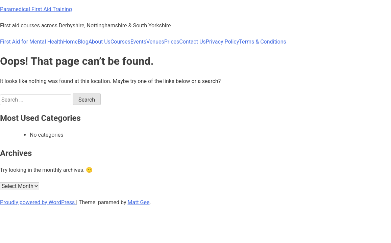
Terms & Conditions (262, 41)
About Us (100, 41)
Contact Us (192, 41)
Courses (120, 41)
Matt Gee (139, 202)
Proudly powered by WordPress (38, 202)
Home (70, 41)
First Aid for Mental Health (31, 41)
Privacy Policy (222, 41)
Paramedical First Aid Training (36, 9)
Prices (171, 41)
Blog (83, 41)
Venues (155, 41)
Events (138, 41)
